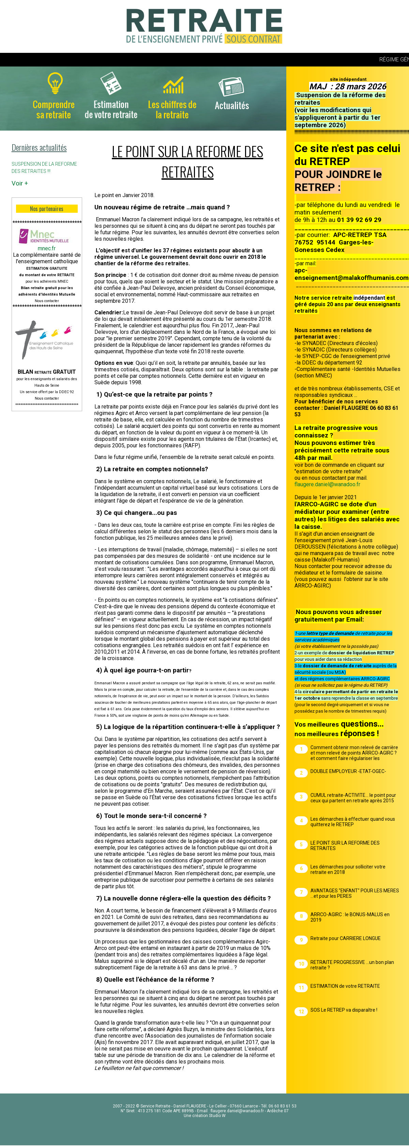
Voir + (20, 183)
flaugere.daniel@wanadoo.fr (327, 484)
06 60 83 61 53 (283, 1106)
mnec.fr (47, 248)
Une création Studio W (205, 1115)
